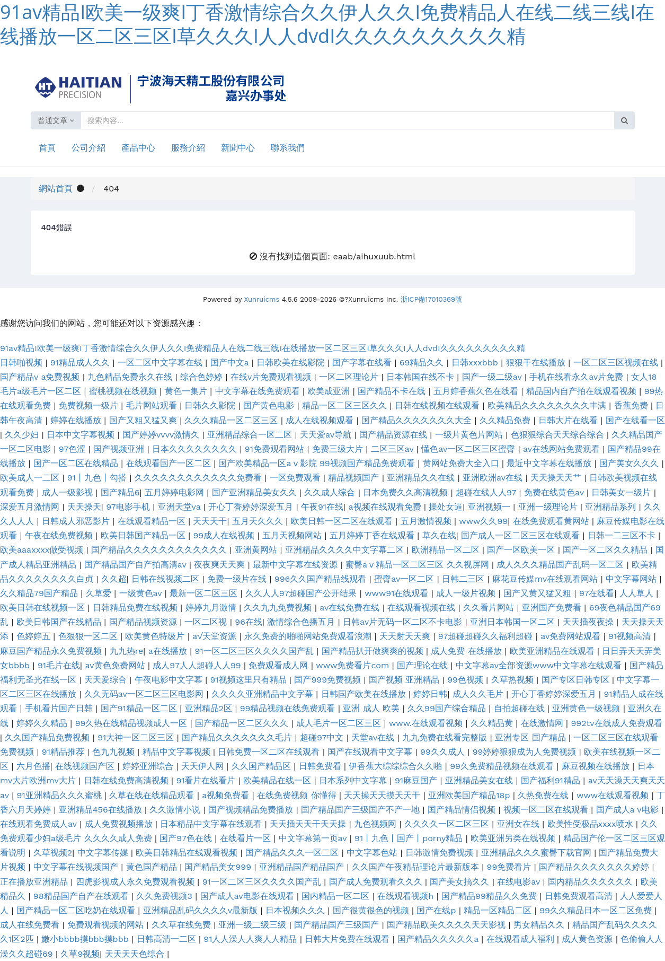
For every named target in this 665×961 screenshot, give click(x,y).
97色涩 (73, 449)
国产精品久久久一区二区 (293, 853)
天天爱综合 (106, 680)
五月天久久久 (259, 521)
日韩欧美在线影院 (291, 362)
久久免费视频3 (165, 896)
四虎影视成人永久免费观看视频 (136, 882)
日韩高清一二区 (168, 939)
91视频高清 (631, 636)
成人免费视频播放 (120, 824)
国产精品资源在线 (394, 435)
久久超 (114, 579)
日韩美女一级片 (622, 492)
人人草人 (637, 593)
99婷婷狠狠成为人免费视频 (526, 752)
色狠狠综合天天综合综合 (559, 435)
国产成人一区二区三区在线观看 (521, 535)
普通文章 (56, 120)
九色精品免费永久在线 (131, 377)
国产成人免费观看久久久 (377, 882)
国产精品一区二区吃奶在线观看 (77, 910)
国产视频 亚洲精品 (405, 680)
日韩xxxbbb (476, 362)
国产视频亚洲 (120, 449)
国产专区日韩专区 (577, 680)
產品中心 (138, 148)
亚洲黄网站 (257, 550)
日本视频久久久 (296, 910)
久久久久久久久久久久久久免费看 (199, 478)
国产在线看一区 (635, 420)
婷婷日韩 (430, 694)
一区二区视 (206, 622)
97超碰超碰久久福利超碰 (487, 636)
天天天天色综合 (136, 954)
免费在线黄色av (555, 492)
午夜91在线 (322, 507)
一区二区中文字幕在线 (161, 362)
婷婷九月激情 (212, 607)
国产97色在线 (187, 838)
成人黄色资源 (588, 939)
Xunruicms (261, 299)
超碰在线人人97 (487, 492)
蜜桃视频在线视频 (124, 391)
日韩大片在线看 (569, 420)
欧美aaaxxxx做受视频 (43, 550)
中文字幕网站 (632, 579)
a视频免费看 (227, 795)
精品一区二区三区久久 (345, 405)
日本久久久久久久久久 (196, 449)
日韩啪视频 (22, 362)
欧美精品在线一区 (278, 780)
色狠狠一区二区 (89, 636)
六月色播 (33, 766)
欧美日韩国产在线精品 (60, 622)
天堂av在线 (374, 737)
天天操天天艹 (557, 478)
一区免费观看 (296, 478)
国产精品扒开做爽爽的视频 (374, 651)
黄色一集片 (187, 391)
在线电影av (520, 882)
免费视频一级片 (90, 405)
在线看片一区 (246, 838)
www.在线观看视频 (427, 723)
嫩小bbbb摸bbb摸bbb (86, 939)
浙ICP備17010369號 (431, 299)
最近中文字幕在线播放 (550, 463)
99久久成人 (443, 752)
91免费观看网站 (276, 449)
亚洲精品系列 (612, 507)
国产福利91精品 (552, 780)
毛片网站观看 (153, 405)
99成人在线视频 (225, 535)
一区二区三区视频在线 (617, 362)
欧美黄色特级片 (156, 636)
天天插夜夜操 (589, 622)
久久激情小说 (176, 810)
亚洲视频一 (490, 507)
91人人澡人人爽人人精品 (251, 939)
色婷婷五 (34, 636)
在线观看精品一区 (153, 521)
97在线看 (597, 593)
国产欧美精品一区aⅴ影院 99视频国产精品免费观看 (318, 463)
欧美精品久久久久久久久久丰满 (548, 405)
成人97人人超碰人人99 (198, 665)
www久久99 (483, 521)
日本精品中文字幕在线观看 (212, 824)
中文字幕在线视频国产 (77, 867)
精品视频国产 (355, 478)
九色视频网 (376, 824)
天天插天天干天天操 (309, 824)
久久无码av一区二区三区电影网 (145, 694)
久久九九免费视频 (279, 607)
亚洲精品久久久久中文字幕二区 (345, 550)
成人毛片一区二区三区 (340, 723)
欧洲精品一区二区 (447, 550)
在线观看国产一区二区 (170, 463)
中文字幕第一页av (314, 838)
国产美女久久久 (630, 463)
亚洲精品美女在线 (480, 780)
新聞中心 (238, 148)
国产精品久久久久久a (439, 939)
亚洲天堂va (180, 507)
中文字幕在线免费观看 (259, 391)
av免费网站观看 (572, 636)
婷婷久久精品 (43, 723)
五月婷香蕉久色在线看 (477, 391)
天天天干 (210, 521)
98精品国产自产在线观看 (82, 896)
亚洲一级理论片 (549, 507)
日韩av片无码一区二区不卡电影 (404, 622)
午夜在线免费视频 (60, 535)
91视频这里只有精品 (249, 680)
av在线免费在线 (351, 607)
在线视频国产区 (86, 766)
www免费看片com (354, 665)
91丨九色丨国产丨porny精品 (410, 838)
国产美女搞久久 (461, 882)
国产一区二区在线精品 (77, 463)
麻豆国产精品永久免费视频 (52, 651)
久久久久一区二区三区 (448, 824)
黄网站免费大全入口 (462, 463)
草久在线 (439, 535)
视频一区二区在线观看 (547, 810)
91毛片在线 (59, 665)
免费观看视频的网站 (106, 925)
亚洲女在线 (519, 824)
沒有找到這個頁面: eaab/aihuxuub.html (337, 256)
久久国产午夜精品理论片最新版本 (417, 867)
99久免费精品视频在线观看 (503, 766)
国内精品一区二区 (337, 896)
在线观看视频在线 (422, 607)
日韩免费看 (321, 766)
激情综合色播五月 (302, 622)
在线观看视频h (406, 896)
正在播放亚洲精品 (35, 882)
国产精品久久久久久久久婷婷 (595, 867)
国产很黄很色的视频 (372, 910)
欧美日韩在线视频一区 (43, 607)
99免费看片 (510, 867)
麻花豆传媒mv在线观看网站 (546, 579)
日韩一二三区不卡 (623, 535)
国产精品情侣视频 (463, 810)
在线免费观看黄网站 (552, 521)
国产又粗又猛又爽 (144, 420)
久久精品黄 (493, 723)
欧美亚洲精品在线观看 (553, 651)
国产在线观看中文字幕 (371, 752)
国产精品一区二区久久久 (243, 723)
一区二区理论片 (350, 377)
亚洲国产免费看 (553, 607)
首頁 (47, 148)
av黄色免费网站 (116, 665)
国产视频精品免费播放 (252, 810)
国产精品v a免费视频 (41, 377)
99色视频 (466, 680)
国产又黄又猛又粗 (538, 593)
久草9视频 (80, 954)
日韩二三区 (464, 579)
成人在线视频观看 (321, 420)
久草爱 (100, 593)
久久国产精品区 (263, 766)
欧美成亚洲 (329, 391)
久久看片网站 (490, 607)
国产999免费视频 (328, 680)
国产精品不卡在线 (393, 391)
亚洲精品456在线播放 (102, 810)
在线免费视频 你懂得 (298, 795)
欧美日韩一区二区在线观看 (343, 521)
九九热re (127, 651)
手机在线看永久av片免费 (577, 377)
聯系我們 (288, 148)
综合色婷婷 (202, 377)
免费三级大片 (339, 449)
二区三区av (393, 449)
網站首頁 (56, 189)
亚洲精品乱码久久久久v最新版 (202, 910)
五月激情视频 (427, 521)
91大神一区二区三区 (137, 737)
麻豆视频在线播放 (597, 766)
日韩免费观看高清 (580, 896)
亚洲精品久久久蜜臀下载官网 (537, 853)
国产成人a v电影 (629, 810)
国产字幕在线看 (363, 362)
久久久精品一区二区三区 (232, 420)
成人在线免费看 (31, 925)
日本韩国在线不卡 (421, 377)
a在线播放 (169, 651)
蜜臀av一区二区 (405, 579)
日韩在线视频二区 (166, 579)
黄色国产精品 (153, 867)
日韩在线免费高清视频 (127, 780)
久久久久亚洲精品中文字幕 (263, 694)
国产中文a (231, 362)
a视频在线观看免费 (386, 507)
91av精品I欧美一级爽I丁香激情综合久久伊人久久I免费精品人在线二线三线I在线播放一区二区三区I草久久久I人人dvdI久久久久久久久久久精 (262, 348)
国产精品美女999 (219, 867)
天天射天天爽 (406, 636)
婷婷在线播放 (77, 420)
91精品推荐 (64, 752)
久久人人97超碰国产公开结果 (302, 593)
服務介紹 (188, 148)
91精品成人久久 (81, 362)
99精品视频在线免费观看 (289, 708)
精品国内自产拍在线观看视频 (582, 391)
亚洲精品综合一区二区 (251, 435)
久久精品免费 (506, 420)
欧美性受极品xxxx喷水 (591, 824)
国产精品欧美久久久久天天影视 (447, 925)
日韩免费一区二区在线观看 (270, 752)
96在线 (248, 622)
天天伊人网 (203, 766)
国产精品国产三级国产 (338, 925)
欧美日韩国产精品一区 (144, 535)
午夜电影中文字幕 (170, 680)
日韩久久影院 (211, 405)
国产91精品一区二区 (140, 708)
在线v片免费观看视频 (272, 377)
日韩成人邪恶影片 (77, 521)
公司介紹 (88, 148)
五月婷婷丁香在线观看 (373, 535)
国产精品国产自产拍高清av (136, 565)
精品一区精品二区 (499, 910)
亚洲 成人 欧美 (372, 708)
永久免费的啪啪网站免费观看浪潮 (309, 636)
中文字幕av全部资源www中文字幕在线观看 (540, 665)
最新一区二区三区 (205, 593)
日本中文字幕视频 (82, 435)
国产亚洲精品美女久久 (255, 492)
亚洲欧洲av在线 (494, 478)
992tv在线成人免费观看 (616, 723)
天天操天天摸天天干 (383, 795)
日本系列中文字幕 (354, 780)
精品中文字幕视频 (178, 752)
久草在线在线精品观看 (153, 795)
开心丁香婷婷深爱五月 (252, 507)
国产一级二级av (493, 377)
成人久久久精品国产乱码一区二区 (561, 565)
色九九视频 (114, 752)
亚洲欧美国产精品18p (470, 795)
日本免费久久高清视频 (406, 492)
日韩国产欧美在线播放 (365, 694)
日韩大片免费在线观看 (348, 939)
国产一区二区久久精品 (606, 550)
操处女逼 (446, 507)
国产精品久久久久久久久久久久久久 (160, 550)
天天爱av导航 (327, 435)
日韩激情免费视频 (440, 853)
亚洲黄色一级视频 (587, 708)
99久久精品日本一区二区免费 (596, 910)
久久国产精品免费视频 (48, 737)
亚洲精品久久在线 (422, 478)
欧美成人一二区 (31, 478)
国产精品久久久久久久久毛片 (238, 737)
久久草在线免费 (183, 925)
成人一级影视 (68, 492)
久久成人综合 (331, 492)
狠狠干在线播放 (537, 362)
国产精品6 (120, 492)
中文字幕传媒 (104, 853)
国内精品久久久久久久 (591, 882)
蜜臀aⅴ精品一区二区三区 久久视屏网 (418, 565)
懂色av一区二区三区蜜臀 (469, 449)
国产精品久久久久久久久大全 (417, 420)
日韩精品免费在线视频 (136, 607)
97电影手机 (129, 507)
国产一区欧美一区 (522, 550)
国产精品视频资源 (144, 622)
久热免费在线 (544, 795)
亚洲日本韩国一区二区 (513, 622)
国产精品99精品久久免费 (490, 896)
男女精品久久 (540, 925)
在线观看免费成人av (39, 824)
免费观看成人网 (280, 665)
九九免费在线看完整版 (446, 737)
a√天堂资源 (215, 636)
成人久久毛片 (479, 694)
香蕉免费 (632, 405)
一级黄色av (142, 593)
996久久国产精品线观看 (321, 579)
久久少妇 (23, 435)
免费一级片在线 (238, 579)
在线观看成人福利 (521, 939)
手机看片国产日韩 (60, 708)
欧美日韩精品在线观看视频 (188, 853)
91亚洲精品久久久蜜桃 (61, 795)
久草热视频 (513, 680)
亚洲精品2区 (210, 708)
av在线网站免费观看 (563, 449)
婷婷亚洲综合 (149, 766)
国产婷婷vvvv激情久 (162, 435)
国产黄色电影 (270, 405)
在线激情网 (543, 723)
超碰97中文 (323, 737)
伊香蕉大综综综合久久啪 (397, 766)
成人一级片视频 (467, 593)
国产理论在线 (423, 665)
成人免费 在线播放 (467, 651)
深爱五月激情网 (31, 507)
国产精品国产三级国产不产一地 (361, 810)
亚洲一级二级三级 (253, 925)
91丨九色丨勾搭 (98, 478)
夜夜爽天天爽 (220, 565)
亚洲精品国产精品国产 (303, 867)
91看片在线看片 (207, 780)
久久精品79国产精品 (40, 593)
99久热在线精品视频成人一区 (132, 723)
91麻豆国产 (417, 780)
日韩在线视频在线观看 (438, 405)
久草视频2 (52, 853)
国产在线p (437, 910)
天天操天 (84, 507)
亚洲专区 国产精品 (532, 737)
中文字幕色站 (373, 853)
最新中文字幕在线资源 (296, 565)
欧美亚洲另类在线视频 (514, 838)
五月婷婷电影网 (176, 492)
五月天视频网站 (293, 535)
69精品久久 (423, 362)
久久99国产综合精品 (448, 708)
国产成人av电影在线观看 (248, 896)
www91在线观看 (398, 593)
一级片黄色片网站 (470, 435)
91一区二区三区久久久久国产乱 (256, 651)
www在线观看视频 (614, 795)
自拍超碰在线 (520, 708)
